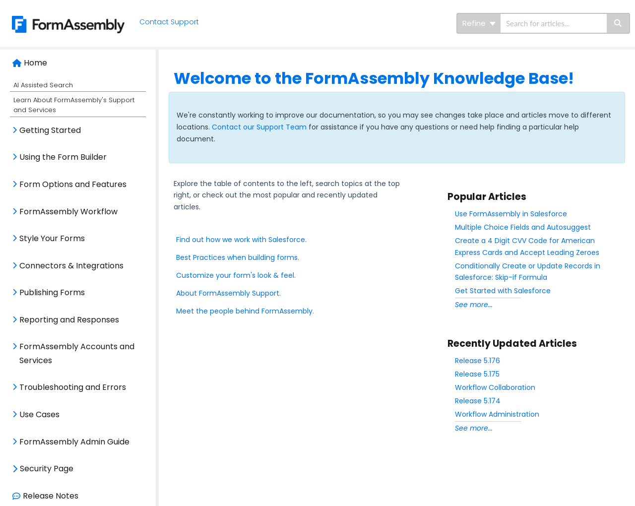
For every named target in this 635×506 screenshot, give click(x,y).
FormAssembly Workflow (68, 211)
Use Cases (39, 414)
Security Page (46, 468)
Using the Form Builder (63, 157)
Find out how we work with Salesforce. (241, 240)
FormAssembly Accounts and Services (76, 353)
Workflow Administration (497, 414)
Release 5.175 (477, 374)
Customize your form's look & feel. (236, 275)
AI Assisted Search (43, 85)
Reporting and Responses (69, 319)
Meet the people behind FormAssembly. (245, 311)
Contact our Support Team (260, 127)
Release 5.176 (477, 361)
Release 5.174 (478, 401)
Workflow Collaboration (495, 387)
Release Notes (50, 496)
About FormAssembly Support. (228, 293)
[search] (553, 23)
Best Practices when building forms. (237, 257)
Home (35, 62)
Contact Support (169, 22)
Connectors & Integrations (71, 265)
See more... (474, 305)
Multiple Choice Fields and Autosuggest (523, 227)
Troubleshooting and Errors (72, 387)
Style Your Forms (52, 238)
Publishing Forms (52, 292)
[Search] (618, 23)
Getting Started (50, 130)
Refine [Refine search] (479, 23)
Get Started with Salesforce (503, 291)
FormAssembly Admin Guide (74, 441)
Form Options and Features (73, 184)
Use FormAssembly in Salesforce (511, 214)
